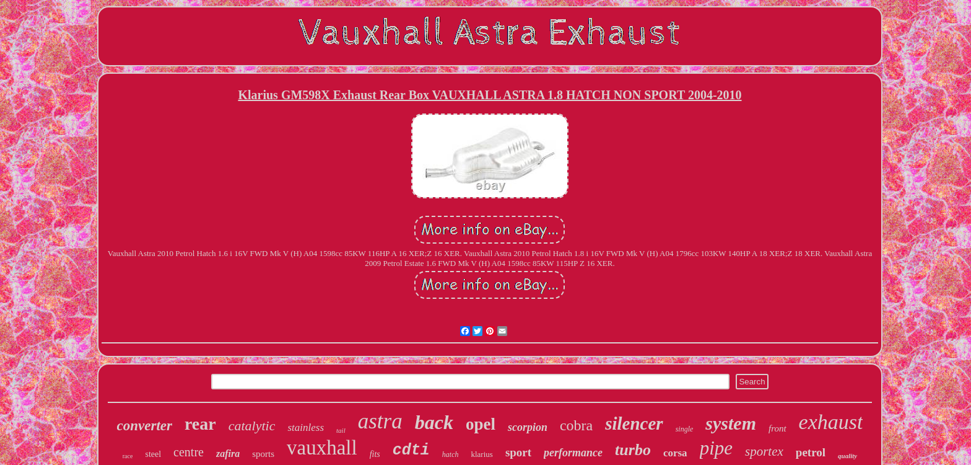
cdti (411, 450)
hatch (450, 454)
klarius (481, 454)
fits (375, 454)
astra (380, 421)
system (730, 423)
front (777, 428)
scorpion (527, 427)
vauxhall (322, 447)
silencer (634, 423)
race (128, 456)
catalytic (252, 425)
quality (847, 455)
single (685, 429)
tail (341, 430)
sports (263, 454)
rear (200, 423)
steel (153, 454)
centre (188, 452)
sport (518, 452)
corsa (675, 453)
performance (573, 452)
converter (144, 425)
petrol (810, 452)
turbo (633, 450)
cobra (576, 425)
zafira (228, 453)
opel (480, 424)
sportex (764, 451)
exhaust (831, 421)
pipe (716, 448)
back (434, 422)
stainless (305, 427)
